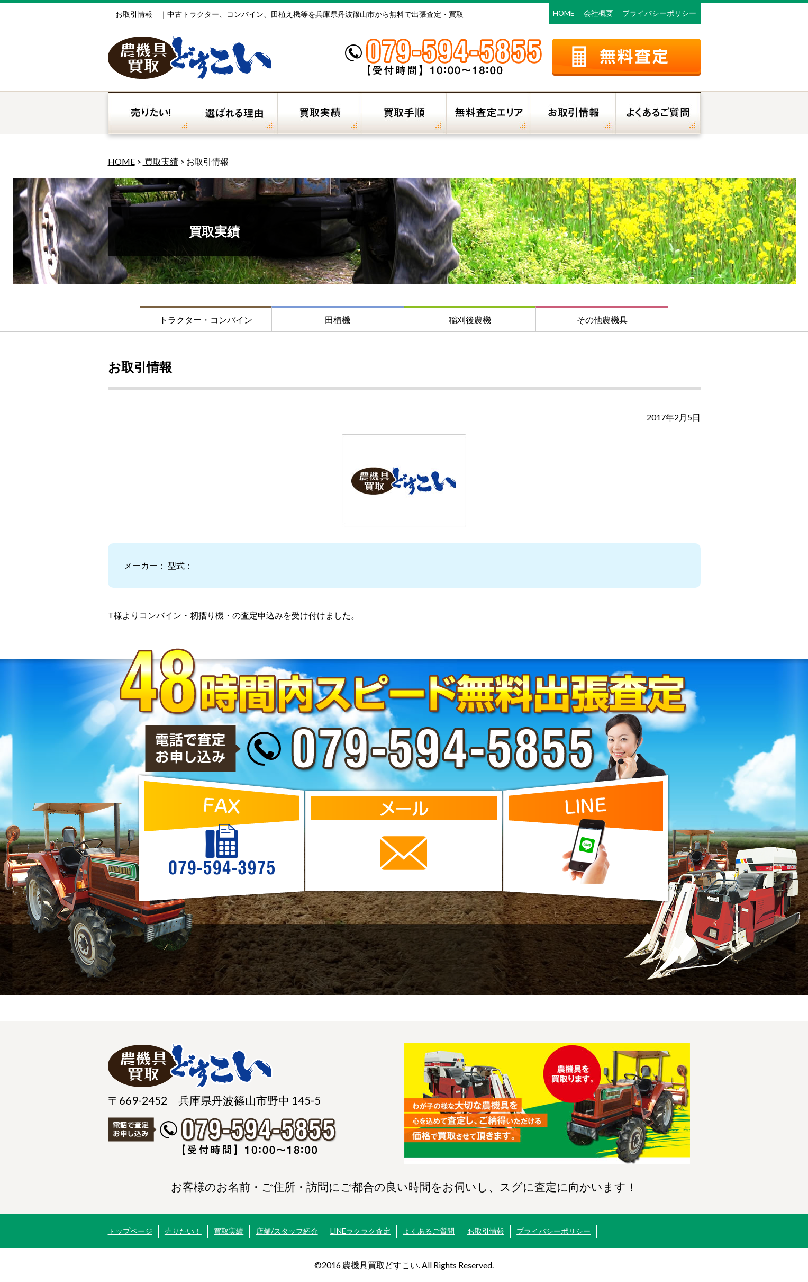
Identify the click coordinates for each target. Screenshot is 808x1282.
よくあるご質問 (429, 1230)
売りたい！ (183, 1230)
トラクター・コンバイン (205, 320)
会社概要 (598, 12)
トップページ (130, 1230)
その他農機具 (602, 320)
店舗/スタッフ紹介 (287, 1230)
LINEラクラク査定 (360, 1230)
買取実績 (160, 161)
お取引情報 (485, 1230)
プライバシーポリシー (659, 12)
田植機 (337, 320)
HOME (564, 12)
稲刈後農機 (470, 320)
